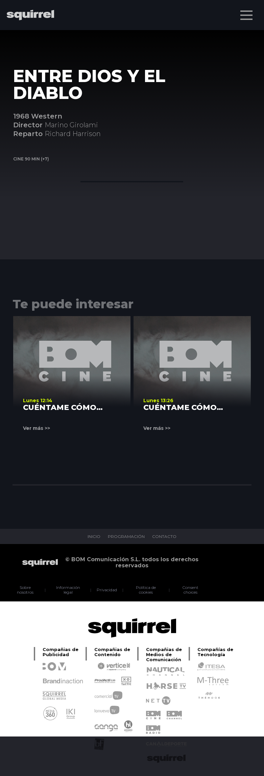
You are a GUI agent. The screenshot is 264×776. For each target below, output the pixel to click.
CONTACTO (164, 536)
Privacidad (107, 590)
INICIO (94, 536)
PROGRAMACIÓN (126, 536)
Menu (247, 12)
